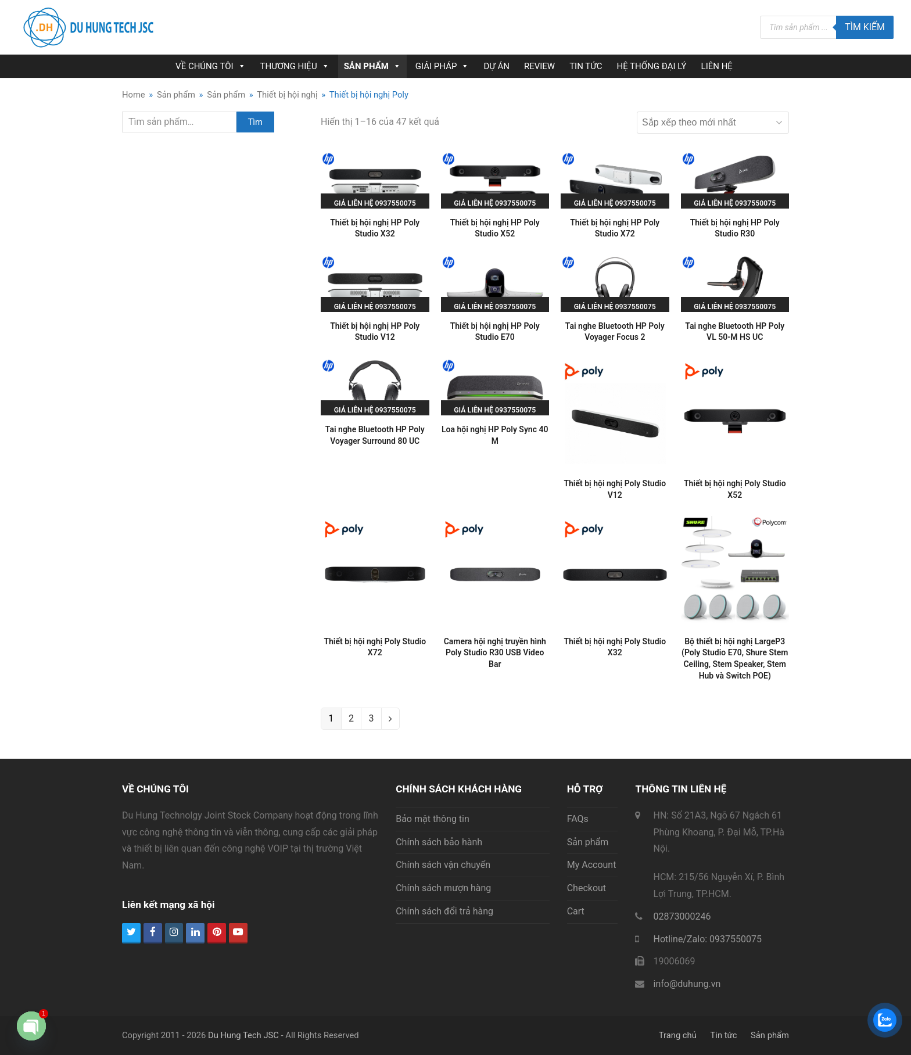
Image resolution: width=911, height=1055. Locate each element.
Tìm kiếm (865, 27)
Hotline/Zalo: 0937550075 (707, 939)
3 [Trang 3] (371, 718)
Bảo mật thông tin (432, 818)
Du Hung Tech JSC (243, 1035)
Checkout (586, 887)
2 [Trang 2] (351, 718)
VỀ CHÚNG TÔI (210, 66)
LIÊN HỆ (717, 66)
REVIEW (539, 66)
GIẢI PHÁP (442, 66)
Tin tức (724, 1035)
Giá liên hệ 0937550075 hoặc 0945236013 (375, 206)
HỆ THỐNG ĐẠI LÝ (651, 66)
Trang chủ (678, 1035)
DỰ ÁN (496, 66)
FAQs (578, 818)
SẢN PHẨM (372, 66)
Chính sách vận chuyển (443, 864)
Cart (575, 911)
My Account (591, 864)
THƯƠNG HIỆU (294, 66)
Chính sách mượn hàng (443, 887)
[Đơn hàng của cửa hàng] (712, 122)
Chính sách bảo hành (439, 842)
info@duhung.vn (686, 983)
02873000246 (682, 916)
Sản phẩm (588, 842)
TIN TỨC (585, 66)
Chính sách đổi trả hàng (444, 911)
